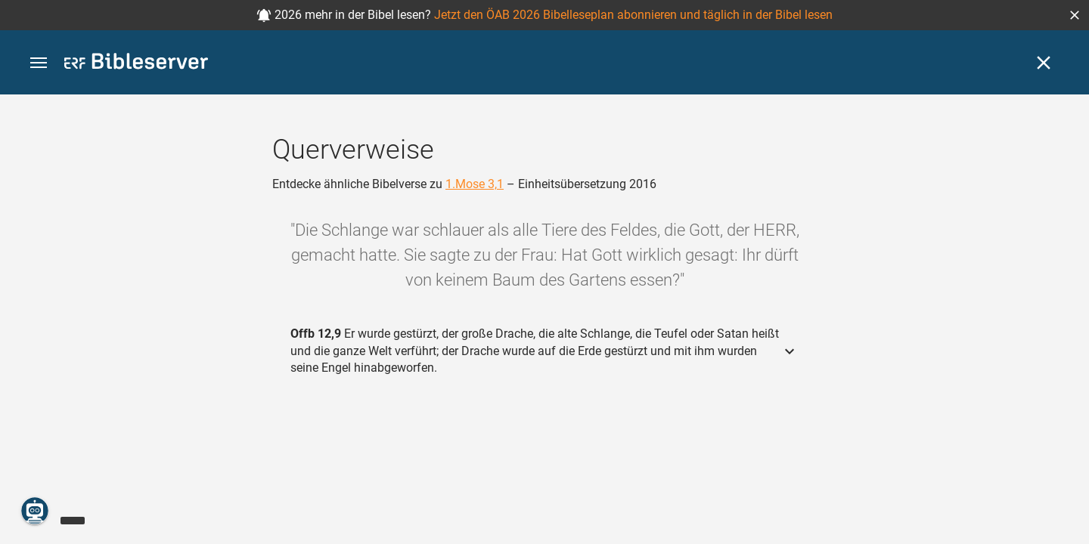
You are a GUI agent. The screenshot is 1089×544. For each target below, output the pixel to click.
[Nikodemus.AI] (34, 510)
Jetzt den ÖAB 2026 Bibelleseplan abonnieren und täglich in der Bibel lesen (633, 15)
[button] (1074, 15)
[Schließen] (1043, 63)
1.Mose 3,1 (474, 184)
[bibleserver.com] (136, 64)
